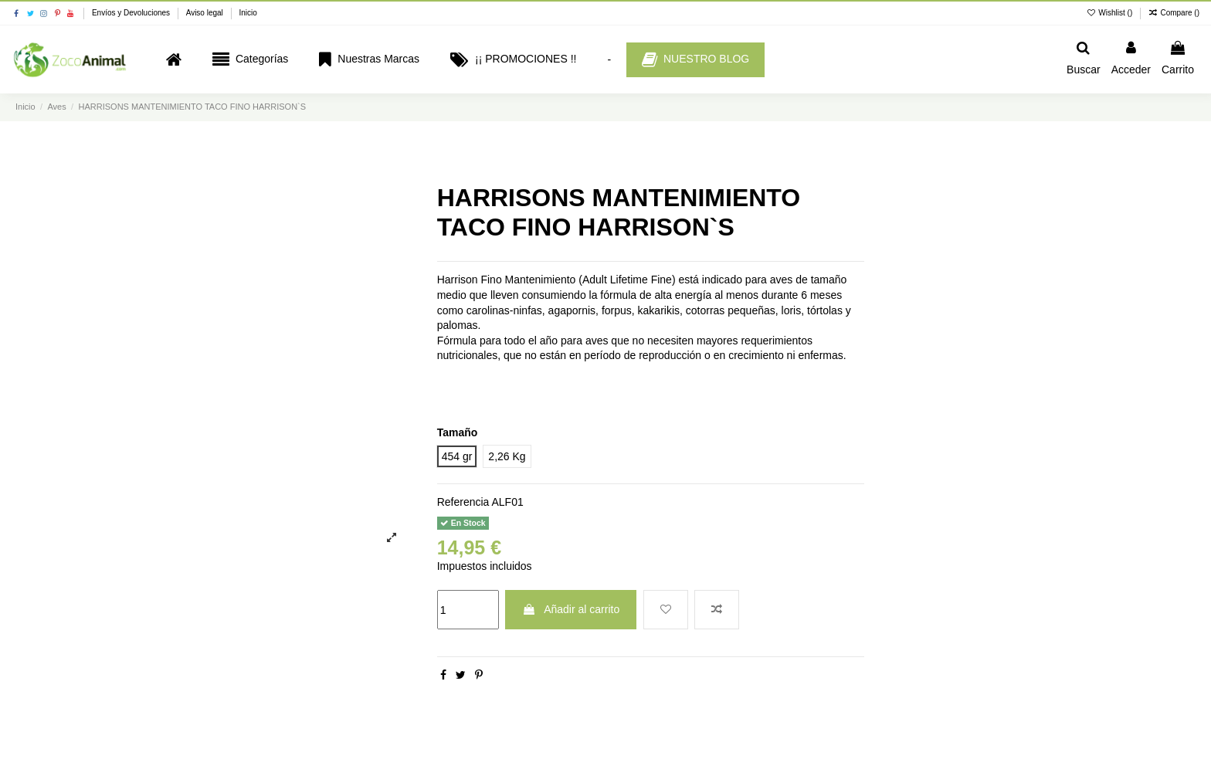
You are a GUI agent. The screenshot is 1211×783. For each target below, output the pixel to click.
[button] (250, 59)
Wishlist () (1111, 12)
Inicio (247, 12)
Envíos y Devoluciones (132, 12)
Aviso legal (206, 12)
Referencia (463, 502)
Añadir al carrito (570, 609)
